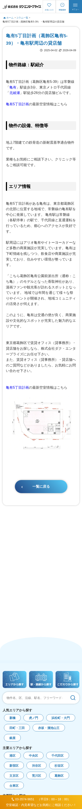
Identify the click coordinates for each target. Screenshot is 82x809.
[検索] (72, 698)
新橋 (12, 718)
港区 (12, 755)
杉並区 (59, 765)
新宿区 (14, 765)
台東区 (14, 785)
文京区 (14, 775)
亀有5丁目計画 (17, 104)
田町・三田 (17, 728)
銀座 (12, 738)
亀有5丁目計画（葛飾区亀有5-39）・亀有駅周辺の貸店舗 (33, 21)
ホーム (8, 17)
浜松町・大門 (60, 718)
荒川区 (36, 775)
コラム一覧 (22, 17)
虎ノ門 (33, 718)
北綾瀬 (14, 93)
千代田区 (57, 755)
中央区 (33, 755)
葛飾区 (59, 775)
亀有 (12, 87)
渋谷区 (36, 765)
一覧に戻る (41, 486)
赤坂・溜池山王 (48, 728)
